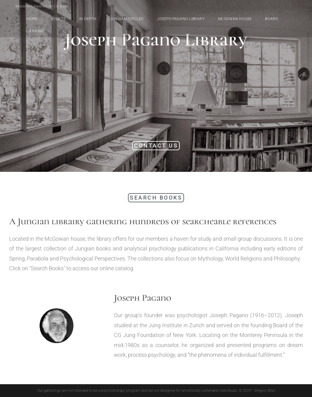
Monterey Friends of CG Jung (42, 6)
